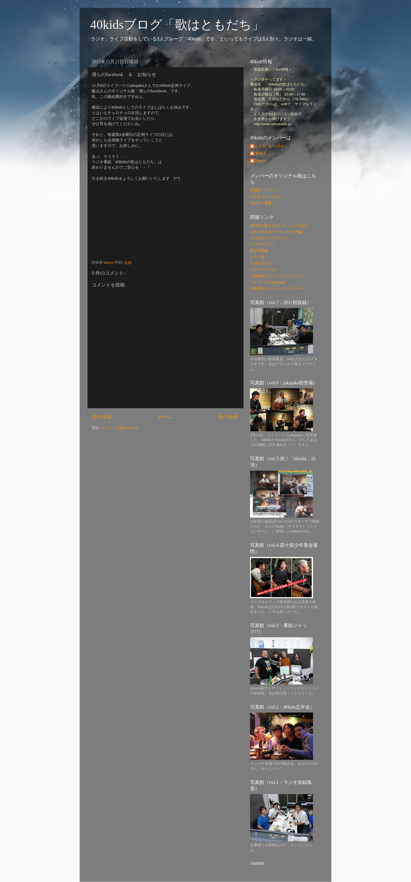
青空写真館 (259, 251)
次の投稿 (101, 416)
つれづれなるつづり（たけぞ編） (277, 232)
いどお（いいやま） (271, 146)
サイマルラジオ (263, 270)
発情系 (260, 153)
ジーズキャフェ (263, 244)
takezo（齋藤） (262, 203)
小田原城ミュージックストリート (277, 276)
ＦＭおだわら (261, 263)
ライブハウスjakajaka (267, 282)
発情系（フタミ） (264, 190)
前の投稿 (228, 416)
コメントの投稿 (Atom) (119, 428)
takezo (260, 161)
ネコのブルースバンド (268, 238)
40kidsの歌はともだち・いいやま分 (279, 225)
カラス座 (257, 257)
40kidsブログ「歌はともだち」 (177, 24)
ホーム (165, 416)
